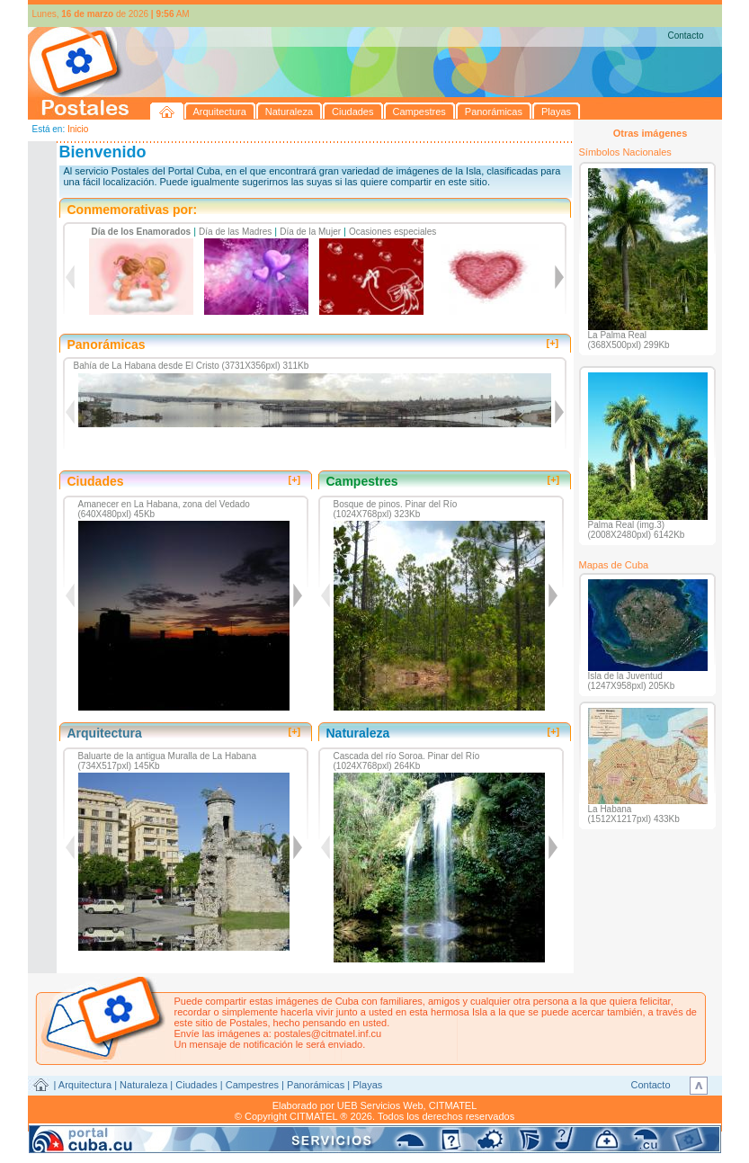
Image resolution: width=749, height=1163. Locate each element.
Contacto (685, 35)
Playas (367, 1084)
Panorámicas (315, 1084)
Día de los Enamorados (142, 232)
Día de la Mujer (310, 232)
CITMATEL (453, 1105)
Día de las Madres (235, 232)
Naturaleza (143, 1084)
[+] (553, 342)
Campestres (252, 1084)
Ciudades (196, 1084)
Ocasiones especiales (392, 232)
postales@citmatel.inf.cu (327, 1033)
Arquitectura (84, 1084)
